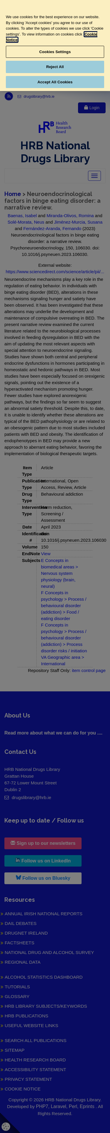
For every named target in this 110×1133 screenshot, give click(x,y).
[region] (55, 45)
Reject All (55, 67)
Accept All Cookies (55, 82)
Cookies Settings (55, 52)
